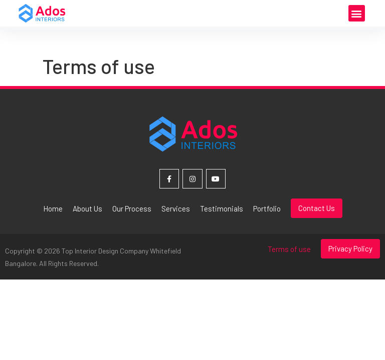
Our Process (131, 208)
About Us (87, 208)
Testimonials (221, 208)
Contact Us (316, 208)
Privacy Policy (350, 248)
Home (53, 208)
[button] (356, 13)
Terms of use (289, 249)
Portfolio (267, 208)
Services (175, 208)
